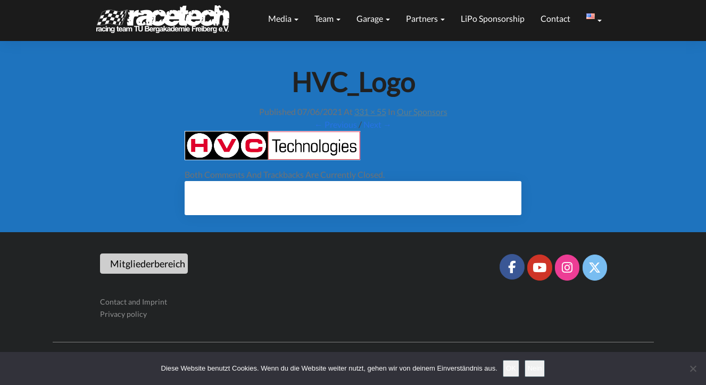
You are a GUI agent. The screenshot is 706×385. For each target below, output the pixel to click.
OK (511, 368)
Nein (535, 368)
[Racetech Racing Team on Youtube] (539, 267)
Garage (373, 18)
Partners (425, 18)
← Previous (335, 124)
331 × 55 (370, 112)
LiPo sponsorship (493, 18)
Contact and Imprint (133, 301)
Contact (555, 18)
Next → (377, 124)
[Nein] (692, 368)
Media (283, 18)
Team (327, 18)
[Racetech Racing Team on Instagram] (567, 267)
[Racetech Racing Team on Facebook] (512, 267)
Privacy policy (123, 313)
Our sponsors (422, 112)
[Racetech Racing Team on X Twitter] (595, 267)
